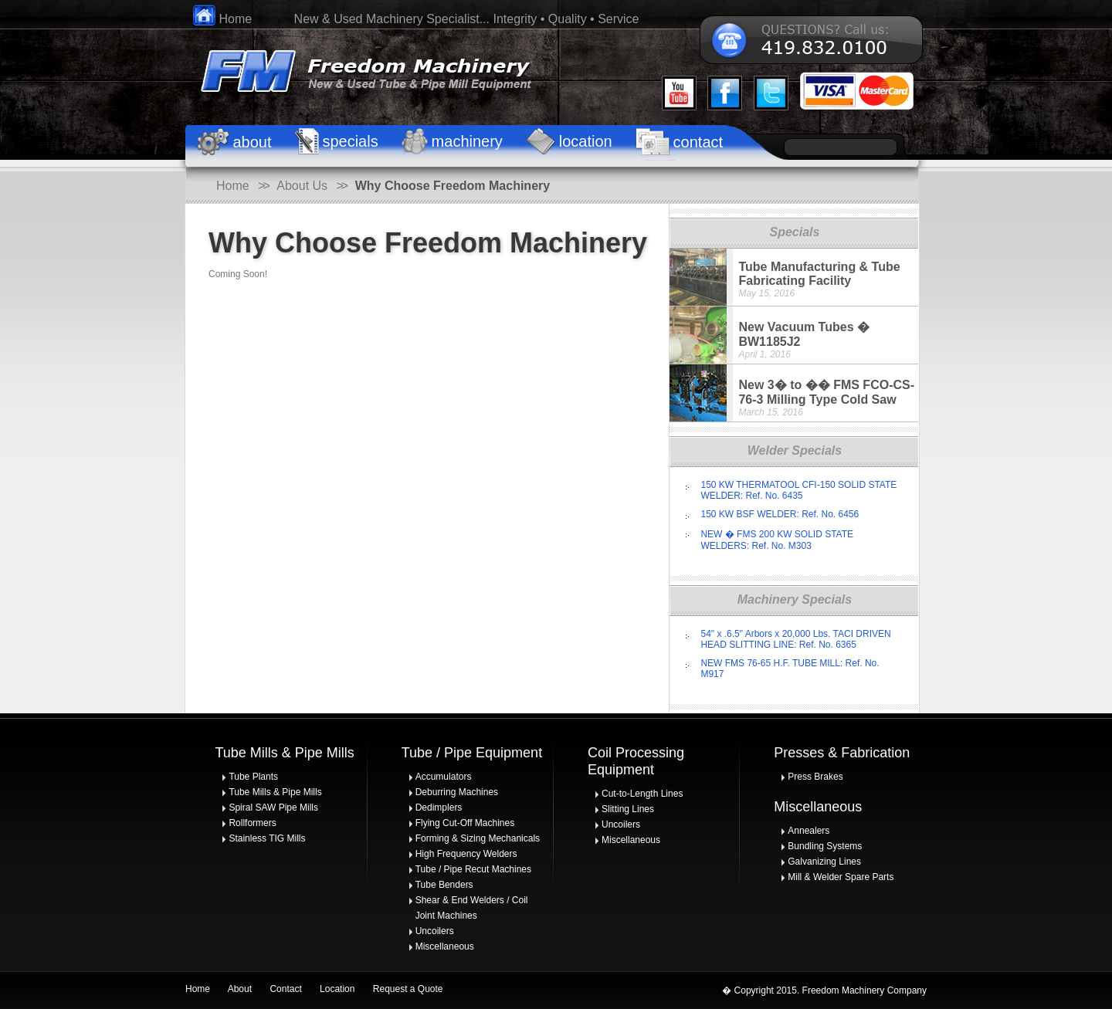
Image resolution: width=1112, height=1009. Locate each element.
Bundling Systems (825, 846)
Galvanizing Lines (824, 861)
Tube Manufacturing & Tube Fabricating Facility (819, 273)
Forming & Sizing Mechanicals (477, 838)
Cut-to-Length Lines (642, 793)
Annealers (808, 830)
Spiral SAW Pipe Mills (273, 807)
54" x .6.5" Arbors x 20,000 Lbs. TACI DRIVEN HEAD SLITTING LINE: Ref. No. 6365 (795, 639)
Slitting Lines (628, 809)
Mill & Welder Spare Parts (840, 877)
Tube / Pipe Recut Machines (473, 869)
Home (222, 18)
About (240, 989)
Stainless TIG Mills (267, 838)
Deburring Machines (456, 792)
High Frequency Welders (466, 853)
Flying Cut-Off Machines (465, 823)
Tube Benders (444, 884)
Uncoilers (434, 931)
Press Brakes (815, 776)
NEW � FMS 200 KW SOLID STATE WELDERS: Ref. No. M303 (776, 540)
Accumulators (443, 776)
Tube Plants (253, 776)
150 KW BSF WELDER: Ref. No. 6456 (779, 514)
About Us (301, 185)
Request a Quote (408, 989)
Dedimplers (439, 807)
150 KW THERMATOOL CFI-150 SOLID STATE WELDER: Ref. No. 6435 (798, 490)
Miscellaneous (444, 946)
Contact (285, 989)
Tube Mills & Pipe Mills (275, 792)
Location (337, 989)
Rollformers (252, 823)
